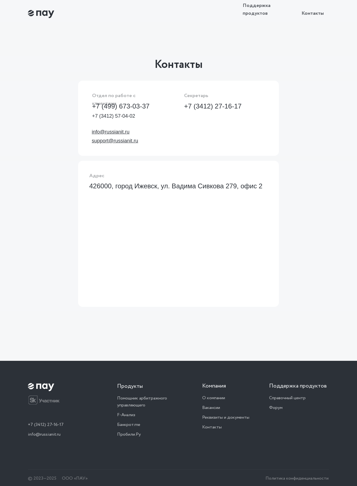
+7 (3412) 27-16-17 (213, 106)
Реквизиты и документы (225, 417)
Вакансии (211, 407)
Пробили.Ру (129, 434)
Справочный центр (287, 398)
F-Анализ (126, 415)
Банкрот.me (128, 424)
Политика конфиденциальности (297, 478)
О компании (213, 398)
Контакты (312, 13)
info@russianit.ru (44, 434)
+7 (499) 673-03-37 (120, 106)
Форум (276, 407)
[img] (41, 14)
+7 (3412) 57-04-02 (113, 116)
